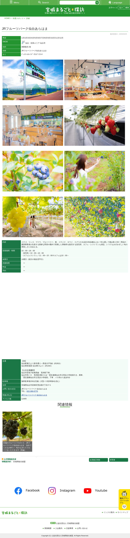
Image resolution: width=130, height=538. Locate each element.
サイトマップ (123, 512)
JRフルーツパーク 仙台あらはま (34, 395)
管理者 (112, 460)
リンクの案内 (109, 512)
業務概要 (47, 528)
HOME (7, 18)
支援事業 (69, 528)
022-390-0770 (32, 391)
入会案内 (58, 528)
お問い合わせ (82, 528)
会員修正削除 (95, 460)
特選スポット (18, 18)
